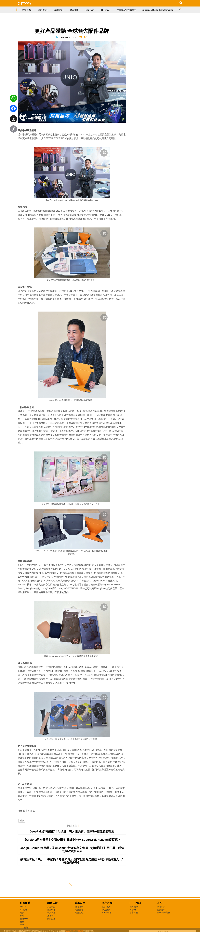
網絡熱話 (51, 906)
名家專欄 (134, 912)
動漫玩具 (79, 912)
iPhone (23, 906)
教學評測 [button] (75, 10)
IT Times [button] (106, 10)
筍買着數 (51, 912)
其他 (159, 903)
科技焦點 (25, 903)
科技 (22, 820)
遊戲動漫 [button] (59, 10)
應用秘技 (106, 906)
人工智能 (24, 927)
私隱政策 (161, 906)
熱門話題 (51, 918)
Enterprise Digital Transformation (157, 10)
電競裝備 (79, 909)
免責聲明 (161, 909)
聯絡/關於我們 (163, 912)
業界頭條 (134, 906)
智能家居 (24, 918)
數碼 (22, 915)
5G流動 (23, 909)
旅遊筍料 (51, 915)
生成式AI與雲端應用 (126, 10)
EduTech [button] (90, 10)
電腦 (22, 912)
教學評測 (107, 903)
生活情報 (51, 909)
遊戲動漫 (80, 903)
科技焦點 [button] (27, 10)
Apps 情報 (107, 912)
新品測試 (106, 909)
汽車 (22, 924)
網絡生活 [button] (43, 10)
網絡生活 (52, 903)
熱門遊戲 (79, 906)
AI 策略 (133, 909)
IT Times (136, 903)
